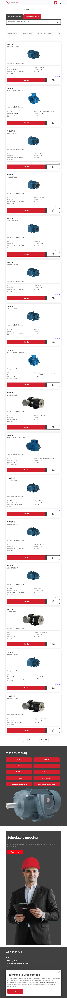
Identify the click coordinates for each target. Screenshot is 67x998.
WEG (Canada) (46, 778)
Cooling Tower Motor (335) (45, 33)
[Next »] (50, 740)
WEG (18, 759)
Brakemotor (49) (27, 33)
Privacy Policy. (44, 982)
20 (46, 740)
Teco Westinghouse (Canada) (46, 784)
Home (7, 9)
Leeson (46, 759)
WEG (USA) (25, 9)
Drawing (57, 76)
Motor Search (16, 9)
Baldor (46, 765)
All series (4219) (12, 33)
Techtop (18, 772)
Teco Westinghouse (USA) (19, 784)
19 (42, 740)
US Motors (19, 765)
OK (15, 991)
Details (26, 80)
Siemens (46, 772)
